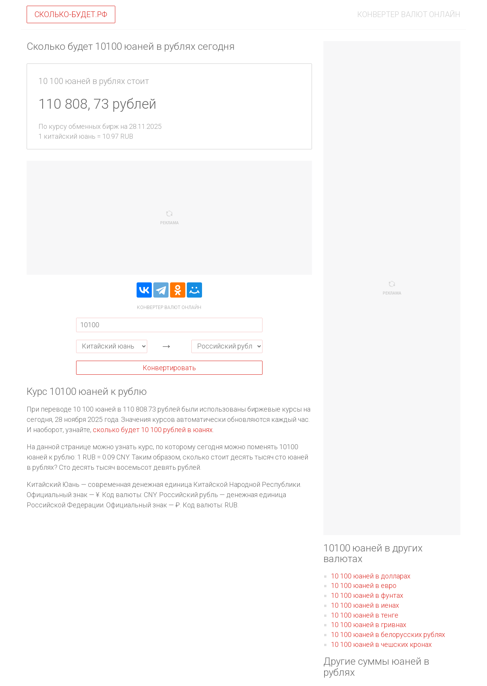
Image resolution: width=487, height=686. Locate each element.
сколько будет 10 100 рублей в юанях (153, 430)
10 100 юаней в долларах (371, 576)
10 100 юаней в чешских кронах (381, 644)
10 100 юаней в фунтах (367, 595)
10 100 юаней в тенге (364, 615)
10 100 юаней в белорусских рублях (388, 634)
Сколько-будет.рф (71, 14)
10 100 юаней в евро (363, 585)
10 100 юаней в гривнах (368, 625)
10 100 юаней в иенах (365, 605)
